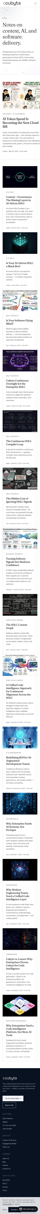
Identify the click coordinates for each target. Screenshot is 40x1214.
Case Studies (7, 1129)
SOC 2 (5, 1183)
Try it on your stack (9, 1125)
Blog (4, 1162)
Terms (5, 1190)
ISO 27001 (6, 1180)
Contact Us (6, 1169)
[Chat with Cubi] (28, 1209)
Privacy (5, 1187)
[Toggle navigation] (35, 3)
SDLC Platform (8, 1118)
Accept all (14, 1209)
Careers (5, 1165)
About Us (6, 1158)
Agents (5, 1122)
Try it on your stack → (13, 1098)
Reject (5, 1209)
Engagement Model (9, 1143)
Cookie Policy (7, 1204)
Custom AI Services (9, 1140)
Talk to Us (6, 1147)
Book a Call (9, 1105)
